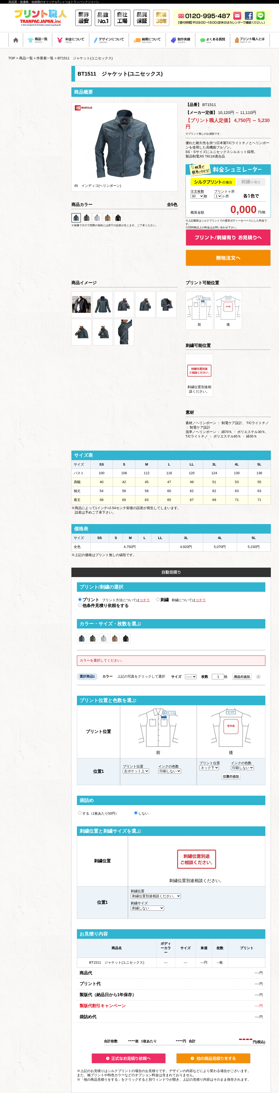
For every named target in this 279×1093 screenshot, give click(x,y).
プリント (88, 600)
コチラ (145, 600)
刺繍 (162, 600)
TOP (11, 58)
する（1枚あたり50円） (98, 813)
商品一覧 (26, 58)
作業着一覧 (45, 58)
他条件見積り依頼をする (103, 605)
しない (141, 813)
